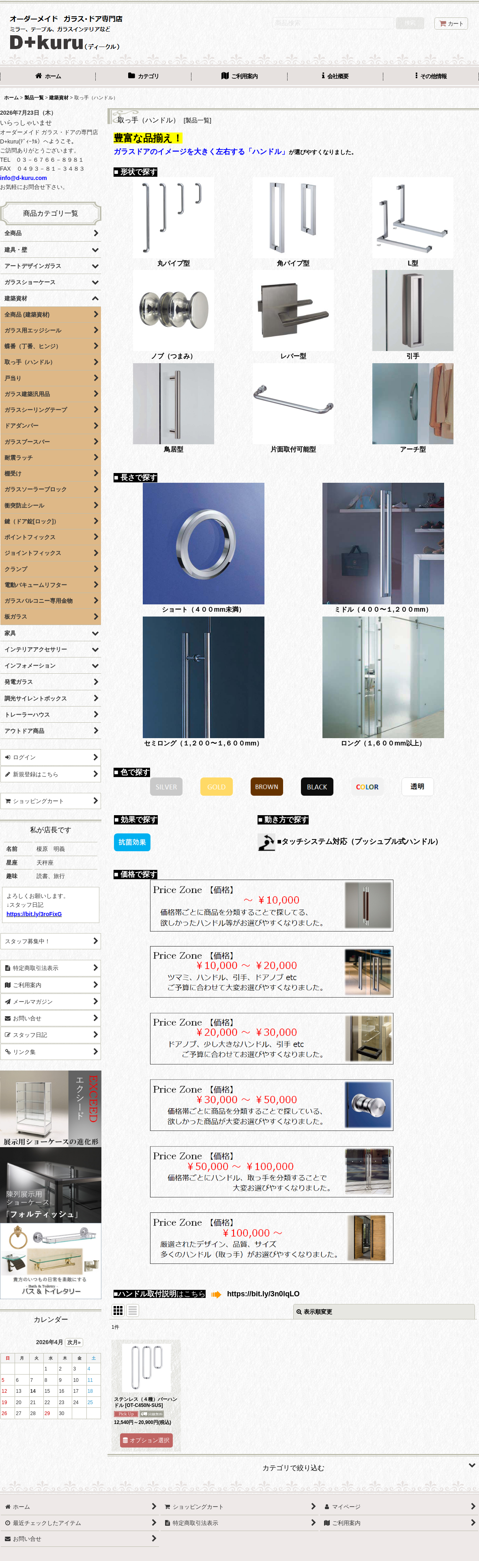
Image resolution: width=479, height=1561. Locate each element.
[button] (431, 77)
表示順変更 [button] (314, 1311)
